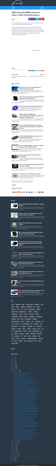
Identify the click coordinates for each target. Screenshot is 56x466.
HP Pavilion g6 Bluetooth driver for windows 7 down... (26, 382)
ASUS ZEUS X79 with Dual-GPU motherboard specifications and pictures (30, 261)
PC (34, 325)
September (16, 441)
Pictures (29, 327)
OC (20, 322)
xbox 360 (13, 327)
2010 (14, 454)
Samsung (35, 317)
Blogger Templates (34, 463)
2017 (14, 357)
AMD (34, 305)
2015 (14, 360)
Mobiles (21, 69)
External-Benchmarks (32, 337)
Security (22, 332)
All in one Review (15, 320)
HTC (42, 327)
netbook (24, 325)
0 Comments (16, 18)
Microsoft (31, 312)
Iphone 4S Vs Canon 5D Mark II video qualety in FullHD (25, 391)
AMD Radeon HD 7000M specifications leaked (24, 394)
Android (26, 315)
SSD (31, 322)
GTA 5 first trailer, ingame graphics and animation (25, 428)
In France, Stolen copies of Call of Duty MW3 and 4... (25, 425)
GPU (12, 322)
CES (32, 320)
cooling (25, 329)
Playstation (14, 325)
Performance (27, 69)
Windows (14, 317)
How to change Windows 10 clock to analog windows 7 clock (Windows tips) (30, 144)
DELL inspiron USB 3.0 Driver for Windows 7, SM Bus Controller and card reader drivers (31, 289)
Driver (17, 305)
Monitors (30, 325)
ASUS (39, 327)
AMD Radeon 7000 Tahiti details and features (24, 416)
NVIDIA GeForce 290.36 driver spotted (22, 376)
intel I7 (18, 337)
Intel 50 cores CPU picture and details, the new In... (25, 401)
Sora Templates (25, 463)
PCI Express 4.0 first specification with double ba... (25, 371)
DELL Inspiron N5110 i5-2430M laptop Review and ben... (26, 422)
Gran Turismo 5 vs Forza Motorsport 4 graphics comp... (26, 397)
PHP (35, 339)
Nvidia (38, 305)
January (16, 453)
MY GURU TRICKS (22, 310)
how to (20, 312)
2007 (14, 459)
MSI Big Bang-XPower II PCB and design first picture (25, 424)
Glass (25, 334)
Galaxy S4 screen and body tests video (28, 172)
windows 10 (30, 339)
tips (41, 322)
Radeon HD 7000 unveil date (20, 374)
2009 (14, 456)
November (16, 370)
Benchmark (29, 305)
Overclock (37, 320)
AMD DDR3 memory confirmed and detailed (23, 377)
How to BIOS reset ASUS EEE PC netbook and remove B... (26, 388)
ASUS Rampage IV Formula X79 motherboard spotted (26, 405)
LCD (12, 329)
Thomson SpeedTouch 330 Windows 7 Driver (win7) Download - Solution (30, 212)
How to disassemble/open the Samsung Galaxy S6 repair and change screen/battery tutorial (31, 126)
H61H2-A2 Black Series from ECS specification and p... (26, 433)
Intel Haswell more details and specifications (24, 417)
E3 (21, 334)
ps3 (12, 334)
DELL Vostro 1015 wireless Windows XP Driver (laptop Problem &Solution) (30, 97)
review (21, 315)
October (16, 439)
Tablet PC (28, 320)
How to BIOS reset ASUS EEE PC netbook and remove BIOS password (30, 271)
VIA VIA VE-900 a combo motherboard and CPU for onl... (26, 413)
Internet (34, 334)
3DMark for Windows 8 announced (21, 411)
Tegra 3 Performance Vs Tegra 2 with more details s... (26, 421)
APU (42, 320)
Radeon (16, 332)
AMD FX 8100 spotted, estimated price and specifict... (26, 431)
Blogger (23, 337)
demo (24, 327)
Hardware (18, 303)
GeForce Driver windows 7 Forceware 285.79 (24, 419)
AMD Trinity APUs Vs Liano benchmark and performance (26, 393)
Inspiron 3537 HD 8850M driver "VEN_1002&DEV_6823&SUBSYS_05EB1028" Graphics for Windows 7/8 (30, 116)
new (18, 317)
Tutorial (30, 310)
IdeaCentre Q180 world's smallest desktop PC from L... (26, 390)
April (15, 448)
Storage (19, 327)
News (13, 303)
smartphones (31, 308)
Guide (29, 334)
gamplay (20, 339)
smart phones (15, 342)
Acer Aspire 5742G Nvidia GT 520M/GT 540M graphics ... (26, 408)
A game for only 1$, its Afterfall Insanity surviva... (24, 404)
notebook (39, 332)
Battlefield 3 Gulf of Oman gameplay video (23, 380)
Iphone (16, 322)
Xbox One (36, 322)
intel (25, 308)
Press (13, 305)
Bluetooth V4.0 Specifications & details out (30, 106)
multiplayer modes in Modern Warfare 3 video (24, 434)
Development (36, 329)
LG (12, 339)
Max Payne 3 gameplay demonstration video (24, 399)
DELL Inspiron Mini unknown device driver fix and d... (25, 414)
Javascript (40, 337)
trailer (37, 312)
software (23, 305)
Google (22, 320)
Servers (27, 332)
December (16, 368)
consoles (35, 310)
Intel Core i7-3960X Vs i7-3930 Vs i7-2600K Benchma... (25, 410)
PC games (38, 308)
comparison (13, 69)
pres (25, 339)
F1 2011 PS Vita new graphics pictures (22, 373)
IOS (12, 332)
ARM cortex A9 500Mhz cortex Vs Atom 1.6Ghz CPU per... (26, 385)
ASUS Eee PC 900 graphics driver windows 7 (23, 387)
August (15, 442)
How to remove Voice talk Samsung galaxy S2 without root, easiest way (31, 252)
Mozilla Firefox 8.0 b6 (18, 427)
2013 (14, 364)
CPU (18, 69)
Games (23, 303)
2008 (14, 458)
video (32, 69)
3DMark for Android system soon (21, 383)
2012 (14, 365)
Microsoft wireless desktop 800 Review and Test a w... (26, 396)
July (15, 444)
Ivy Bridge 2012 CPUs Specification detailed (23, 379)
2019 (14, 356)
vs (40, 329)
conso (13, 337)
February (16, 451)
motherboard (15, 315)
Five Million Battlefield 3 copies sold (22, 436)
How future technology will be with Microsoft (24, 438)
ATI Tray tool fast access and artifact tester (23, 430)
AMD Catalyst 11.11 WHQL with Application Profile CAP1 (26, 407)
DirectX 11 (17, 334)
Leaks (15, 339)
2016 (14, 359)
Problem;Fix (32, 315)
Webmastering (18, 329)
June (15, 445)
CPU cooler (39, 325)
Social (39, 339)
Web (39, 334)
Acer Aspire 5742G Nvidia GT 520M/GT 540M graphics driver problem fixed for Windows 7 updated (30, 242)
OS (19, 325)
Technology (14, 312)
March (15, 450)
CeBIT (30, 329)
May (15, 447)
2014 (14, 362)
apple (22, 317)
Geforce (34, 327)
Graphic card (14, 310)
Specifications (29, 303)
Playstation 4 (26, 322)
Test (18, 308)
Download (37, 303)
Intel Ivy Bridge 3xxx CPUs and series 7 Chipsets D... (25, 402)
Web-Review (33, 332)
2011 (14, 367)
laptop (25, 312)
